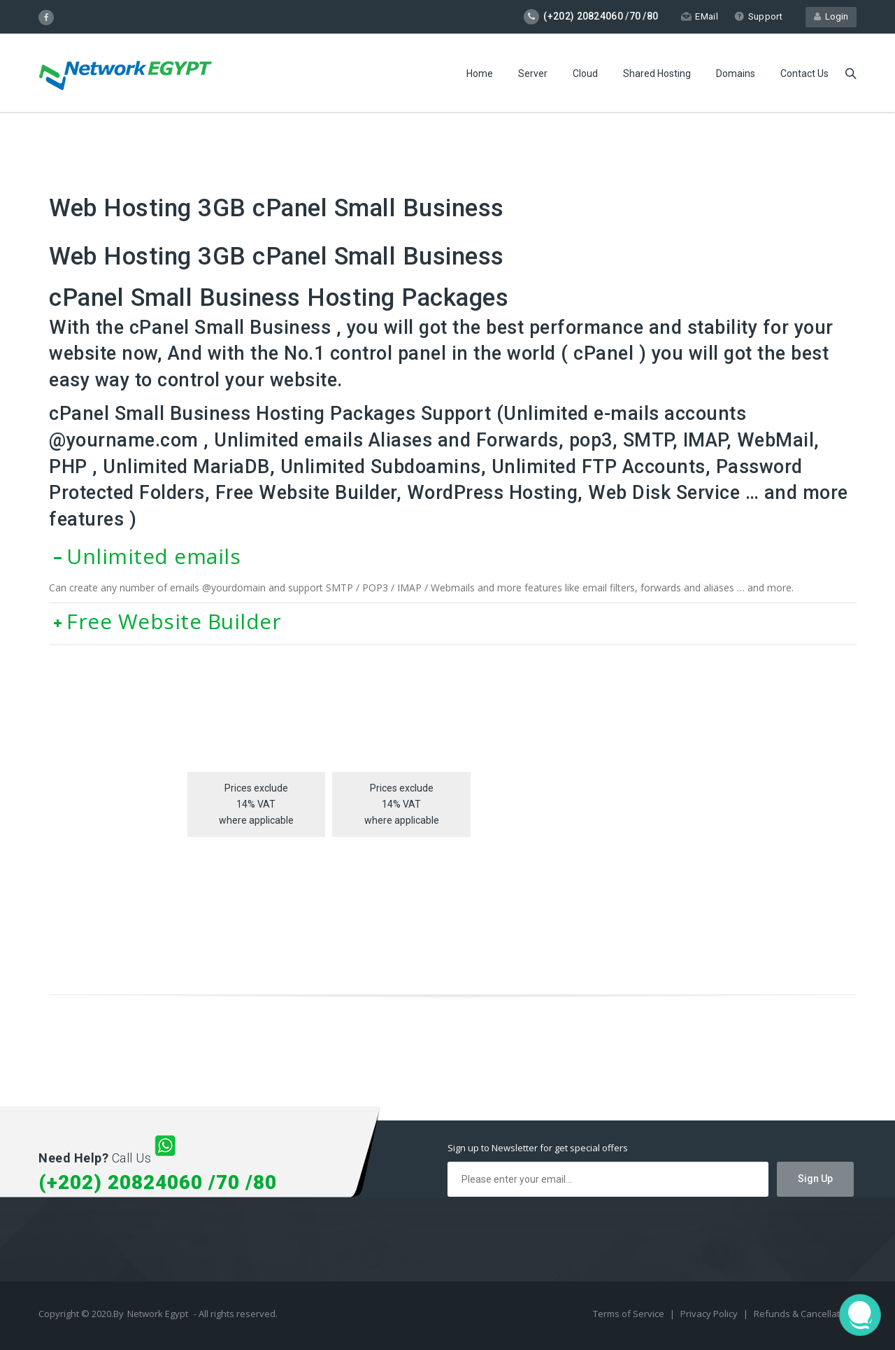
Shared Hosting (657, 73)
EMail (699, 16)
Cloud (585, 73)
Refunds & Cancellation (803, 1313)
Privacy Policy (710, 1313)
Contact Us (804, 73)
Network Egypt (157, 1313)
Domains (735, 73)
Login (831, 16)
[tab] (453, 556)
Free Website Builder (165, 621)
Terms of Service (629, 1313)
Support (758, 16)
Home (479, 73)
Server (532, 73)
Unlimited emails (145, 556)
